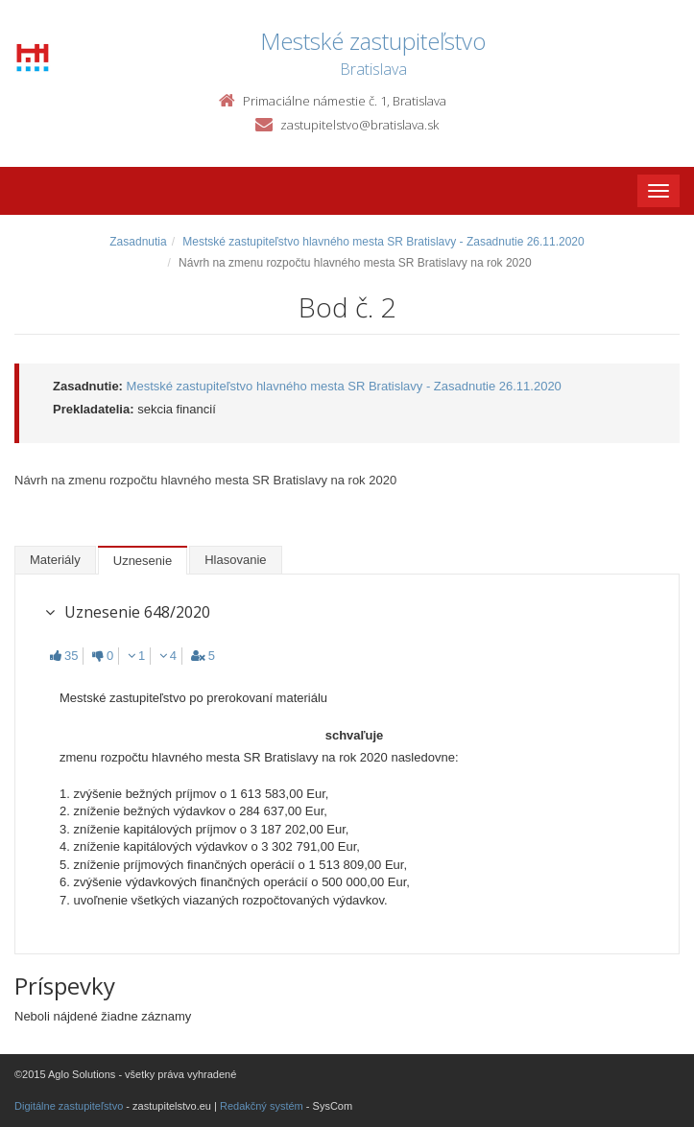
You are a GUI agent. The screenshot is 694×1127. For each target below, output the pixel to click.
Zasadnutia (137, 241)
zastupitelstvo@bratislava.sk (359, 124)
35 (64, 655)
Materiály (55, 559)
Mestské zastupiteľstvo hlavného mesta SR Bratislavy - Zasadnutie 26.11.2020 (383, 241)
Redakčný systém (261, 1106)
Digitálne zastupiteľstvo (68, 1106)
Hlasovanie (235, 559)
